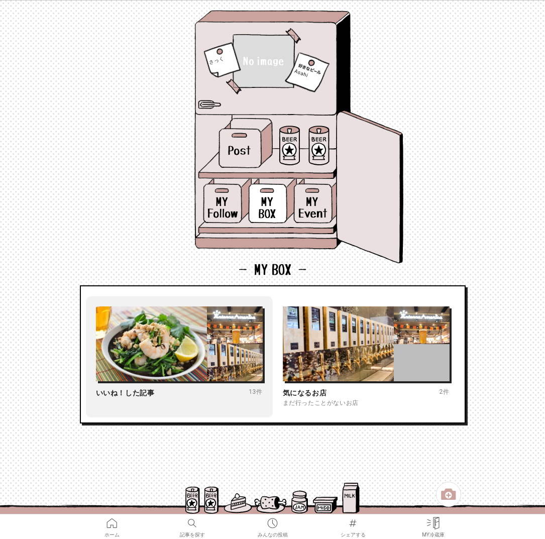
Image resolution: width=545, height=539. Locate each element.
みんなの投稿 (273, 521)
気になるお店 (305, 393)
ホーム (112, 521)
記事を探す (192, 521)
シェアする (353, 521)
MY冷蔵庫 (433, 521)
